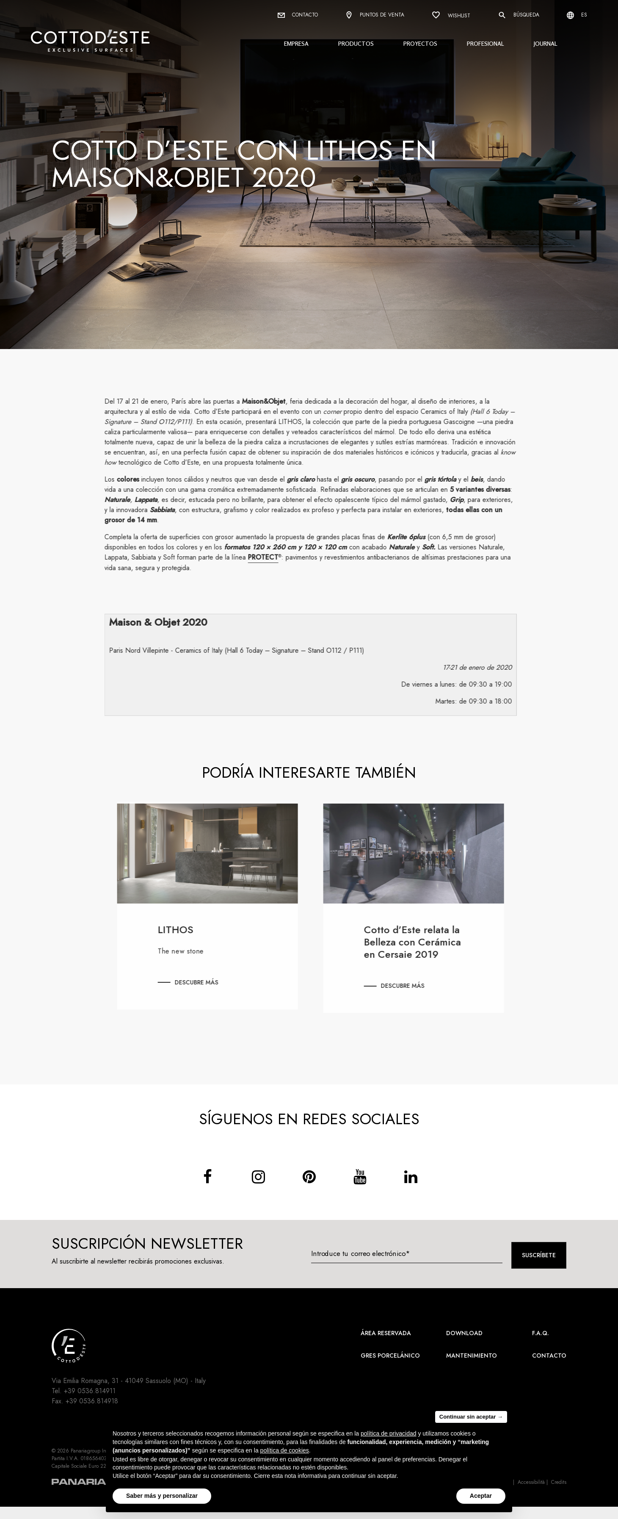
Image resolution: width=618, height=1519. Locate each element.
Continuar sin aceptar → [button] (471, 1417)
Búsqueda (518, 15)
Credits (558, 1482)
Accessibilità (531, 1482)
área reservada (386, 1333)
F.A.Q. (540, 1333)
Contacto (298, 15)
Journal (545, 43)
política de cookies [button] (284, 1450)
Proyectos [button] (420, 43)
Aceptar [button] (481, 1495)
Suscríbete (539, 1255)
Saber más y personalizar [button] (162, 1495)
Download (464, 1333)
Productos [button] (356, 43)
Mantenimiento (471, 1355)
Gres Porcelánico (390, 1355)
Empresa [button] (296, 43)
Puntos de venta (374, 15)
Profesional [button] (485, 43)
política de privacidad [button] (389, 1433)
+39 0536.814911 (90, 1391)
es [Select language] (577, 15)
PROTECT (269, 557)
